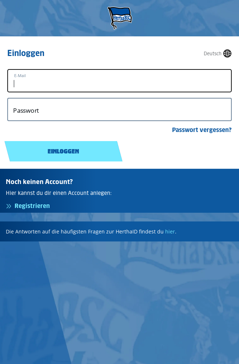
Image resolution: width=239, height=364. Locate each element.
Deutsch (213, 54)
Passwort (26, 110)
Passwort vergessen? (202, 130)
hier (170, 231)
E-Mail (20, 75)
